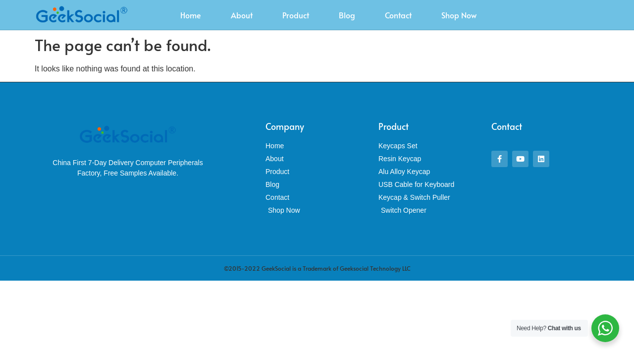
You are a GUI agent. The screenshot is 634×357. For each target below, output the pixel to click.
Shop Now (458, 14)
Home (190, 14)
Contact (398, 14)
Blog (347, 14)
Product (295, 14)
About (242, 14)
